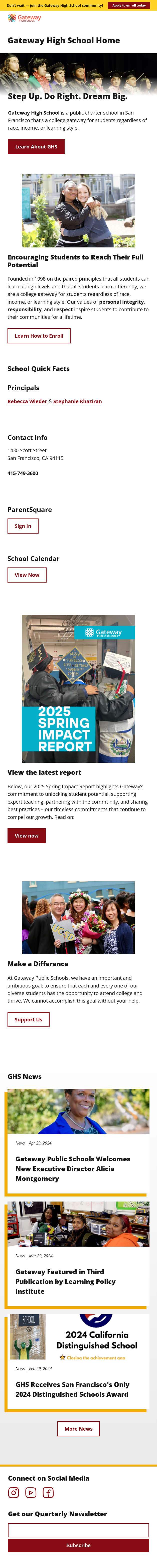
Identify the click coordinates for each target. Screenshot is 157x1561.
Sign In (23, 526)
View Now (27, 574)
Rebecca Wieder (27, 401)
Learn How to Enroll (39, 335)
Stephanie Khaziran (77, 401)
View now (27, 835)
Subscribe (78, 1545)
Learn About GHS (36, 146)
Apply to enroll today (128, 5)
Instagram (13, 1491)
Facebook (48, 1491)
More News (79, 1428)
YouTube (31, 1491)
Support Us (28, 1019)
